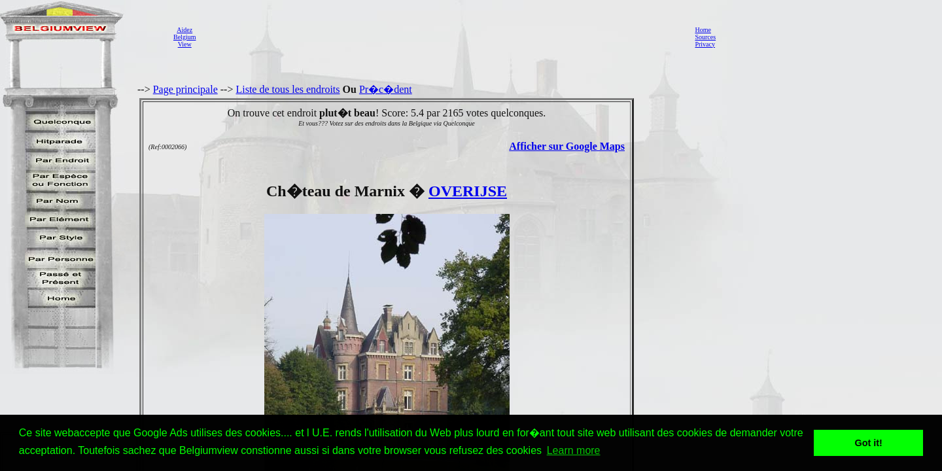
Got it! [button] (868, 443)
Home (702, 29)
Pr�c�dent (385, 89)
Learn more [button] (574, 450)
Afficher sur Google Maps (567, 146)
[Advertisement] (441, 36)
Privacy (705, 44)
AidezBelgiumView (184, 37)
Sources (705, 37)
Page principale (185, 89)
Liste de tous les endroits (288, 89)
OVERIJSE (467, 191)
